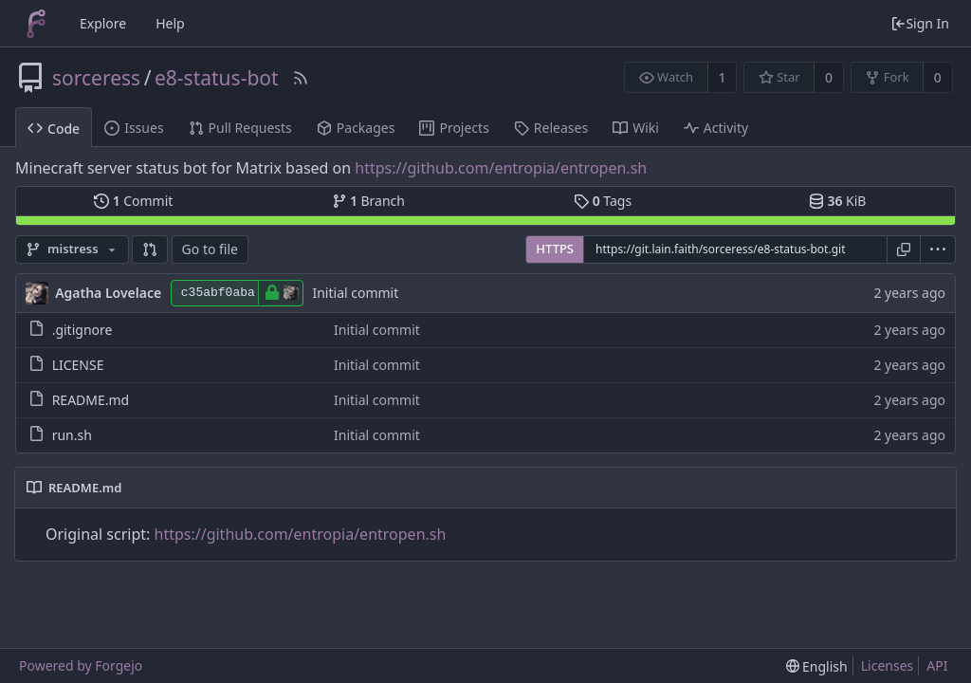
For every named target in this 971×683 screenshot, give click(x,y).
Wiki (636, 128)
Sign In (919, 23)
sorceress (96, 77)
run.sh (72, 435)
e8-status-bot (217, 77)
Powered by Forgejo (80, 665)
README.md (91, 400)
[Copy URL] (904, 249)
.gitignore (82, 330)
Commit (133, 201)
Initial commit (355, 293)
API (936, 665)
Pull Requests (240, 128)
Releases (551, 128)
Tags (603, 201)
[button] (150, 249)
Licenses (887, 665)
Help (170, 23)
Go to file (210, 249)
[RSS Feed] (300, 77)
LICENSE (78, 365)
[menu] (938, 249)
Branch (369, 201)
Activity (716, 128)
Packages (356, 128)
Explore (103, 23)
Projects (453, 128)
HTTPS (555, 248)
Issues (133, 128)
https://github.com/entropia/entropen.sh (501, 167)
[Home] (36, 24)
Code (53, 129)
